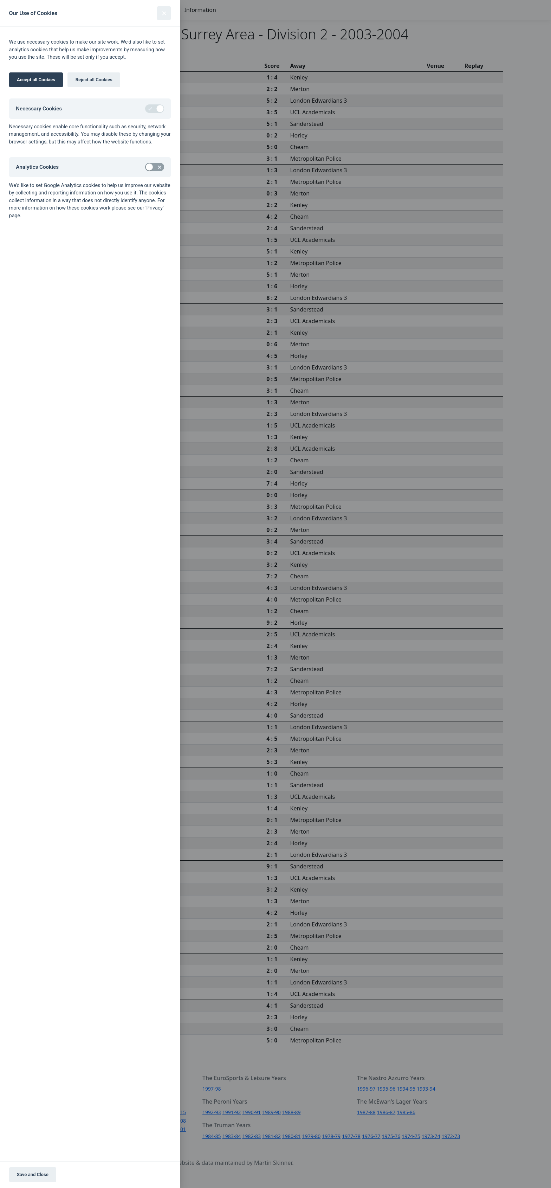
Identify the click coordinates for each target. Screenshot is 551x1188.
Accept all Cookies (36, 79)
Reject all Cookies (94, 79)
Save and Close (32, 1174)
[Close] (164, 13)
